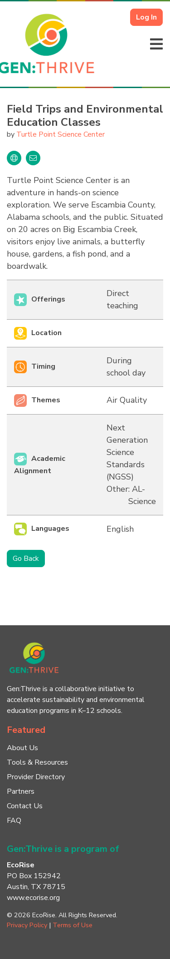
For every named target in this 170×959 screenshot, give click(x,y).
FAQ (14, 821)
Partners (20, 791)
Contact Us (25, 806)
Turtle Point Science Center (60, 134)
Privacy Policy (27, 924)
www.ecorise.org (33, 898)
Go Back (26, 559)
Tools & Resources (37, 762)
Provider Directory (36, 777)
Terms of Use (72, 924)
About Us (22, 748)
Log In (146, 17)
